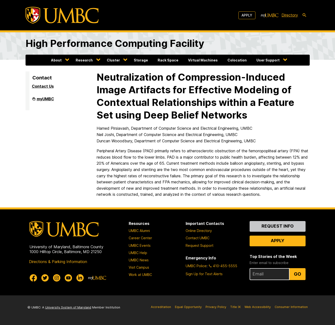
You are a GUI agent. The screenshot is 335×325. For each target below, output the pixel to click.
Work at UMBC (140, 275)
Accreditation (161, 307)
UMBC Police (196, 266)
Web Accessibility (257, 307)
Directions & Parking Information (58, 261)
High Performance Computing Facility (115, 43)
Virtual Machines (203, 60)
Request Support (199, 245)
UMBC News (139, 260)
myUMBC (45, 101)
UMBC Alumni (139, 231)
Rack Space (168, 60)
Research (84, 60)
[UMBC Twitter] (45, 278)
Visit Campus (139, 267)
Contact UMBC (197, 238)
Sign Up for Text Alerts (204, 274)
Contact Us (43, 86)
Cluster (113, 60)
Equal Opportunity (188, 307)
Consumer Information (291, 307)
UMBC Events (140, 245)
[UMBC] (62, 15)
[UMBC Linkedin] (80, 278)
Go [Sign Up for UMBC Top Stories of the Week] (297, 274)
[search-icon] (304, 15)
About (56, 60)
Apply (247, 15)
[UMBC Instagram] (56, 278)
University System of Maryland (68, 307)
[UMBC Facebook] (33, 278)
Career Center (140, 238)
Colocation (237, 60)
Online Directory (199, 231)
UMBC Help (138, 253)
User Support (268, 60)
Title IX (235, 307)
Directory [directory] (289, 15)
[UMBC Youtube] (68, 278)
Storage (141, 60)
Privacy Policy (216, 307)
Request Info (278, 226)
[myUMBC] (269, 15)
